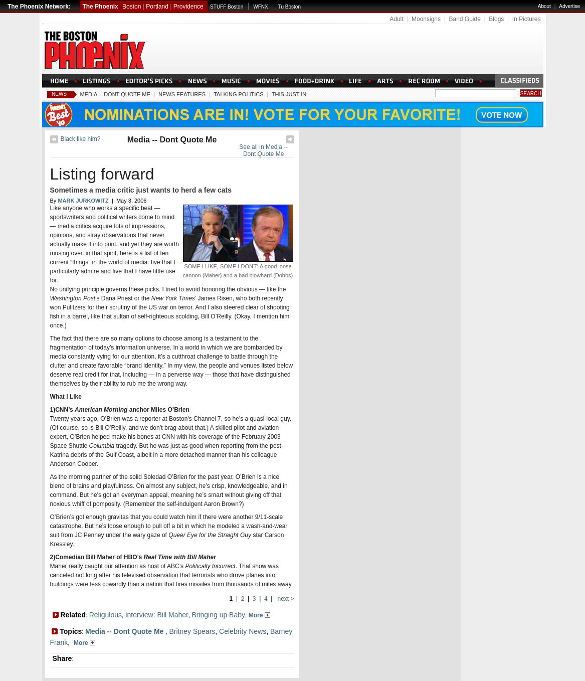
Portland (157, 6)
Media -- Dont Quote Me (115, 94)
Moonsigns (426, 19)
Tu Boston (289, 7)
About (544, 6)
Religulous (105, 615)
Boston (131, 6)
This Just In (289, 94)
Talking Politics (238, 94)
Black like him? (81, 138)
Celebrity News (242, 631)
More (259, 615)
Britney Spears (192, 631)
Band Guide (464, 19)
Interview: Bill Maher (156, 615)
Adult (396, 19)
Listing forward (102, 174)
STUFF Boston (226, 7)
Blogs (496, 19)
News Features (182, 94)
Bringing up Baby (218, 615)
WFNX (260, 7)
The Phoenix (100, 6)
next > (285, 598)
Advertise (569, 6)
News (59, 94)
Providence (188, 6)
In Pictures (526, 19)
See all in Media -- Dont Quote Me (263, 150)
